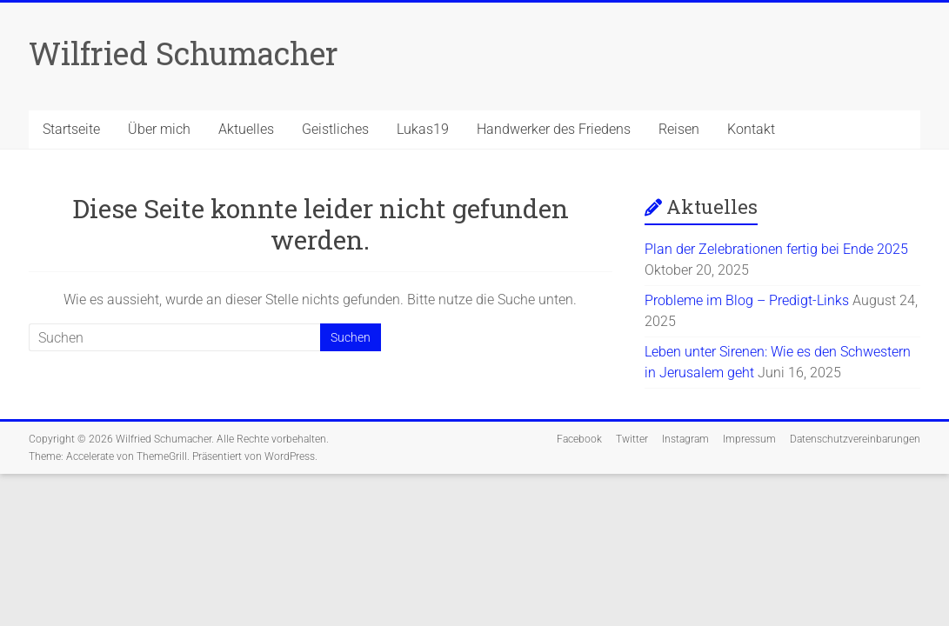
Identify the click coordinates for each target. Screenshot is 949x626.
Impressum (749, 439)
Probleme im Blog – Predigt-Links (747, 300)
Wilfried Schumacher (183, 53)
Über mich (159, 129)
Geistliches (335, 129)
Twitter (632, 439)
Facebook (579, 439)
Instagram (685, 439)
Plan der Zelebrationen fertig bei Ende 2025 (776, 249)
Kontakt (751, 129)
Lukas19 (423, 129)
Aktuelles (246, 129)
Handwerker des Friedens (554, 129)
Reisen (678, 129)
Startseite (71, 129)
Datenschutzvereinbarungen (855, 439)
